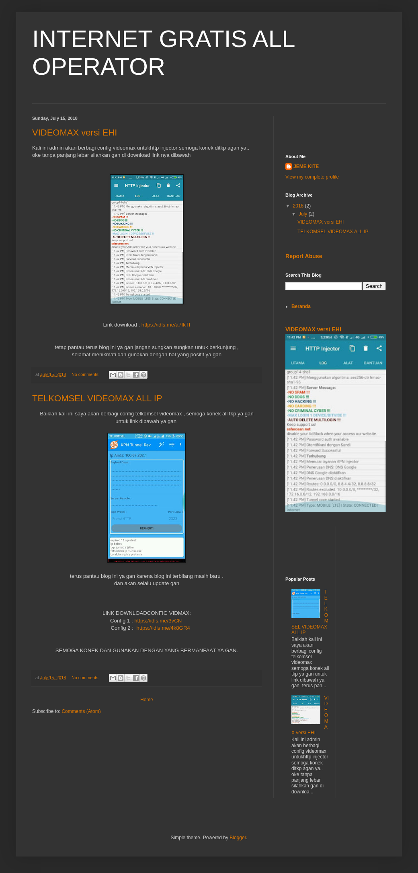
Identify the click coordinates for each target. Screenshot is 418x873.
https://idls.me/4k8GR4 (163, 628)
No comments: (86, 374)
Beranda (301, 306)
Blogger (237, 837)
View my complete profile (312, 177)
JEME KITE (306, 166)
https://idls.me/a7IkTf (166, 325)
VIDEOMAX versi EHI (74, 132)
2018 (299, 206)
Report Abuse (303, 256)
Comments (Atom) (80, 711)
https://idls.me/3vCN (158, 621)
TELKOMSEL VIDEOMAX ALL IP (97, 398)
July (304, 214)
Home (146, 700)
